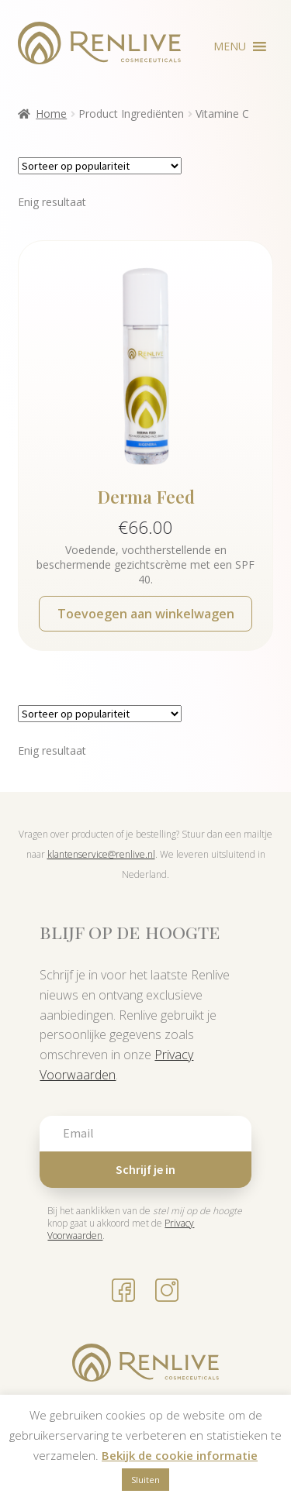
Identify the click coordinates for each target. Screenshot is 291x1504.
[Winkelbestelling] (100, 165)
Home (51, 113)
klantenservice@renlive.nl (101, 854)
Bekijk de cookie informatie (180, 1455)
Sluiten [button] (145, 1479)
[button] (229, 46)
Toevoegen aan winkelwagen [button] (145, 613)
